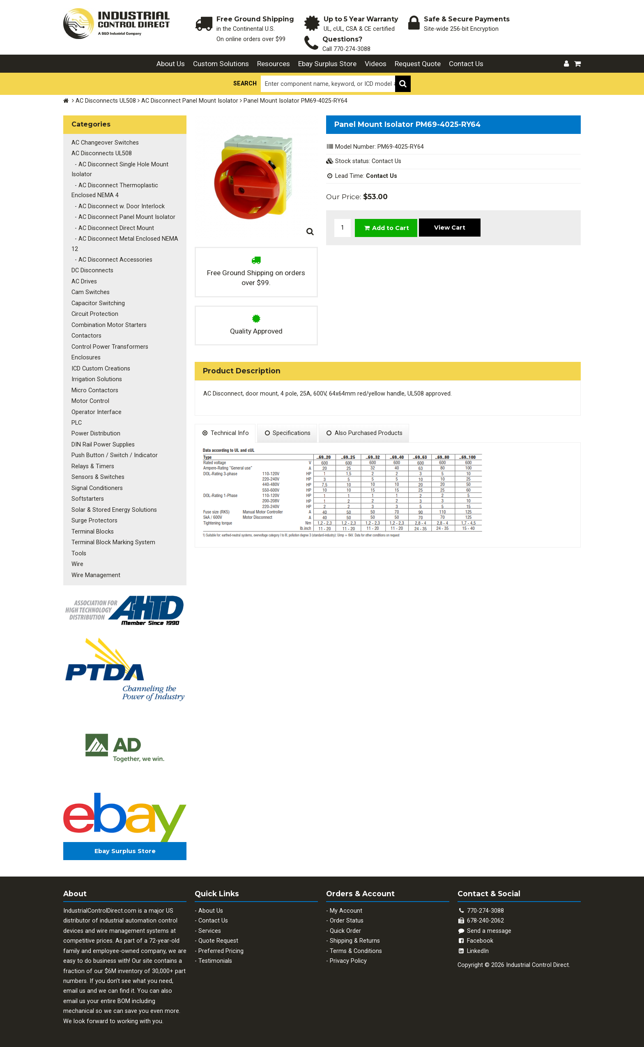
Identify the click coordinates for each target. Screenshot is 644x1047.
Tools (78, 553)
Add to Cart (386, 228)
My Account (346, 910)
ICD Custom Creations (100, 368)
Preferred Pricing (221, 951)
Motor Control (90, 401)
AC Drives (84, 281)
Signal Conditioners (97, 488)
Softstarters (87, 498)
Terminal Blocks (92, 531)
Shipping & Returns (355, 940)
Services (209, 930)
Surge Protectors (94, 520)
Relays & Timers (92, 466)
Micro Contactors (94, 390)
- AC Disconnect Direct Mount (112, 228)
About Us (170, 64)
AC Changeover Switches (105, 142)
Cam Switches (90, 292)
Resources (273, 64)
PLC (76, 422)
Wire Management (95, 575)
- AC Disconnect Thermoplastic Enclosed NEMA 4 (114, 190)
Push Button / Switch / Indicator (114, 455)
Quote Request (218, 940)
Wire (77, 564)
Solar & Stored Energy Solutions (114, 509)
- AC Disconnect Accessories (111, 259)
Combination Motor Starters (109, 325)
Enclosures (86, 357)
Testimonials (215, 960)
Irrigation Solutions (96, 379)
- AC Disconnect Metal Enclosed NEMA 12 (124, 243)
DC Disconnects (92, 270)
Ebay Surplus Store (327, 64)
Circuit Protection (94, 314)
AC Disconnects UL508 (106, 100)
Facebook (475, 940)
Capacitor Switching (98, 303)
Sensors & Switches (97, 477)
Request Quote (418, 64)
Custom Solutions (221, 64)
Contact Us (466, 64)
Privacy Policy (348, 960)
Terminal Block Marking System (113, 542)
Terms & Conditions (356, 951)
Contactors (86, 335)
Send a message (484, 930)
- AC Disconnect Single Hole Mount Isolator (119, 169)
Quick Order (345, 930)
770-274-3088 (352, 49)
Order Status (346, 920)
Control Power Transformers (109, 346)
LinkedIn (473, 951)
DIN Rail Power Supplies (103, 444)
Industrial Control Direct (537, 965)
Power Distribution (95, 433)
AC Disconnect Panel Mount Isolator (189, 100)
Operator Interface (96, 412)
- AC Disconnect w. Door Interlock (118, 206)
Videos (375, 64)
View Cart (449, 227)
